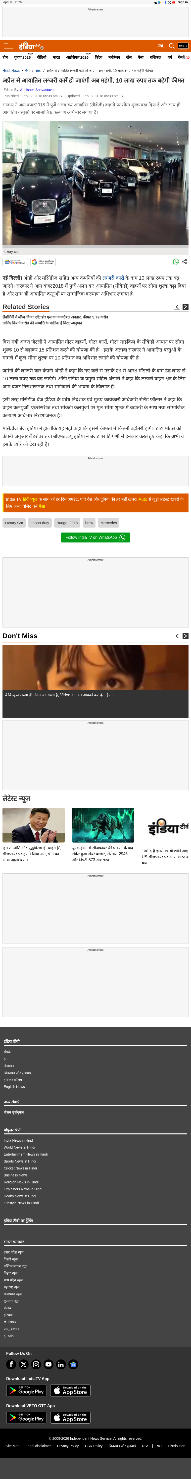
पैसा (140, 57)
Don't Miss (19, 636)
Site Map (12, 1446)
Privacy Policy (68, 1446)
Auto (143, 499)
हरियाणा (9, 1315)
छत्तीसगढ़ (10, 1322)
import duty (40, 523)
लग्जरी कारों (113, 278)
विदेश (98, 57)
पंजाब (7, 1308)
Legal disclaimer (38, 1446)
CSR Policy (94, 1446)
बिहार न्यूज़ (10, 1273)
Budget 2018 (67, 523)
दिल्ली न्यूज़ (11, 1259)
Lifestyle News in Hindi (21, 1203)
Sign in (183, 2)
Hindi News (11, 71)
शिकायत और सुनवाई (17, 1073)
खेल (129, 57)
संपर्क (7, 1052)
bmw (89, 523)
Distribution (176, 1446)
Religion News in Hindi (21, 1182)
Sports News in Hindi (20, 1161)
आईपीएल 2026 (77, 57)
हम (5, 1059)
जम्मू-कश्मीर (11, 1329)
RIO (158, 1446)
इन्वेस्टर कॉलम (13, 1080)
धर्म (169, 57)
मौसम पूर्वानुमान (14, 1112)
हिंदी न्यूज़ (30, 499)
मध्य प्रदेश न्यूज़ (13, 1280)
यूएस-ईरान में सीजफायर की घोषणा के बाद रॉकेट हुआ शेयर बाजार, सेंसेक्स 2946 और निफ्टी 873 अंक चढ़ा (102, 819)
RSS (145, 1446)
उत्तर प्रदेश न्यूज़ (13, 1252)
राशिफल (155, 57)
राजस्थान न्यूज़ (13, 1294)
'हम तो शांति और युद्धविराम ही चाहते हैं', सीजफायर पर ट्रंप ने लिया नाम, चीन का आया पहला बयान (31, 819)
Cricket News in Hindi (20, 1168)
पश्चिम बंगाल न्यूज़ (15, 1266)
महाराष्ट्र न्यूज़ (11, 1287)
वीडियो (41, 57)
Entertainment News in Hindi (26, 1154)
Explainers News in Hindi (23, 1189)
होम (5, 57)
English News (14, 1087)
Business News (16, 1175)
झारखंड (8, 1336)
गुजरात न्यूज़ (11, 1301)
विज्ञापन (9, 1066)
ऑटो (38, 71)
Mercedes (108, 523)
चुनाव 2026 (22, 57)
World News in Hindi (19, 1147)
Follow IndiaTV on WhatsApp (95, 537)
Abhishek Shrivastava (37, 90)
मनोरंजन (114, 57)
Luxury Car (14, 523)
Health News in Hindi (20, 1196)
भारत (56, 57)
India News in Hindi (19, 1140)
